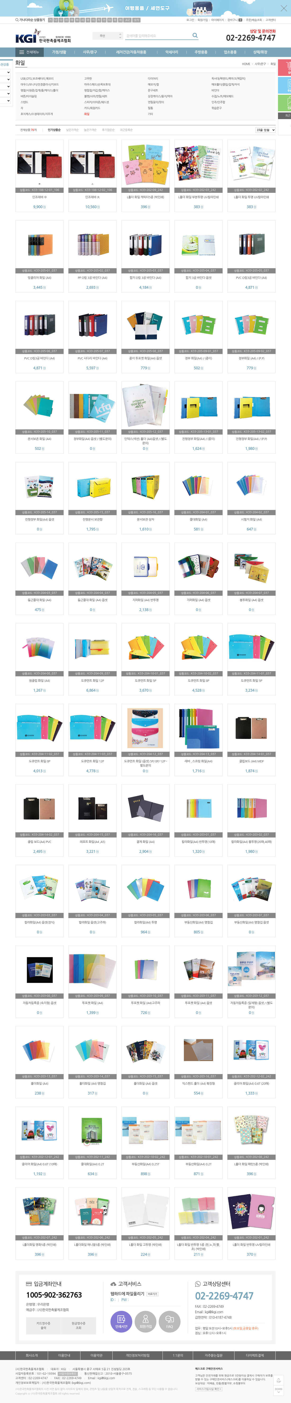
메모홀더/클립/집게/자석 (226, 84)
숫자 (136, 20)
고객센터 (270, 20)
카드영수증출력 (43, 1325)
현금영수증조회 (78, 1325)
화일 (273, 64)
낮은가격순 (72, 130)
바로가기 (152, 1294)
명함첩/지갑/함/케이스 (97, 90)
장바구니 (234, 20)
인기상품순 (54, 130)
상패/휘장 (260, 52)
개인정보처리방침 (138, 1355)
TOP (279, 1382)
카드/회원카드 (92, 108)
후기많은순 (108, 130)
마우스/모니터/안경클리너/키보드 (40, 84)
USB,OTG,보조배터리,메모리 (37, 78)
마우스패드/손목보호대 (97, 84)
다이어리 (153, 78)
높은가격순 (90, 130)
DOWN (278, 1389)
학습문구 (217, 108)
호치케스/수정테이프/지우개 (37, 114)
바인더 (215, 90)
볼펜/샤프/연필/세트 (95, 96)
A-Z (127, 20)
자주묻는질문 (213, 1355)
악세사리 (171, 52)
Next (120, 37)
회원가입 (203, 20)
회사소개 (32, 1355)
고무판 (88, 78)
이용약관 (96, 1355)
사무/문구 (90, 52)
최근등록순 (126, 130)
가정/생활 (59, 52)
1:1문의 (178, 1355)
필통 (150, 108)
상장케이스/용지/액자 (160, 96)
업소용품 (230, 52)
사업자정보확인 (67, 1374)
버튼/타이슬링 (29, 96)
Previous (120, 34)
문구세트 (153, 90)
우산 (102, 36)
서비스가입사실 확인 (209, 1389)
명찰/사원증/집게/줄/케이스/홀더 (39, 90)
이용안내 (64, 1355)
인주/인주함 (218, 102)
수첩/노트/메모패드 (223, 96)
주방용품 (200, 52)
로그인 (190, 20)
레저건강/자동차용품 (131, 52)
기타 (150, 114)
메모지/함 (153, 84)
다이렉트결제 (255, 1355)
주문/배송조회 (254, 20)
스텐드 (24, 102)
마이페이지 (217, 20)
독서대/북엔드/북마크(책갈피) (228, 78)
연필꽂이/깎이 (156, 102)
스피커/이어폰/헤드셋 (96, 102)
